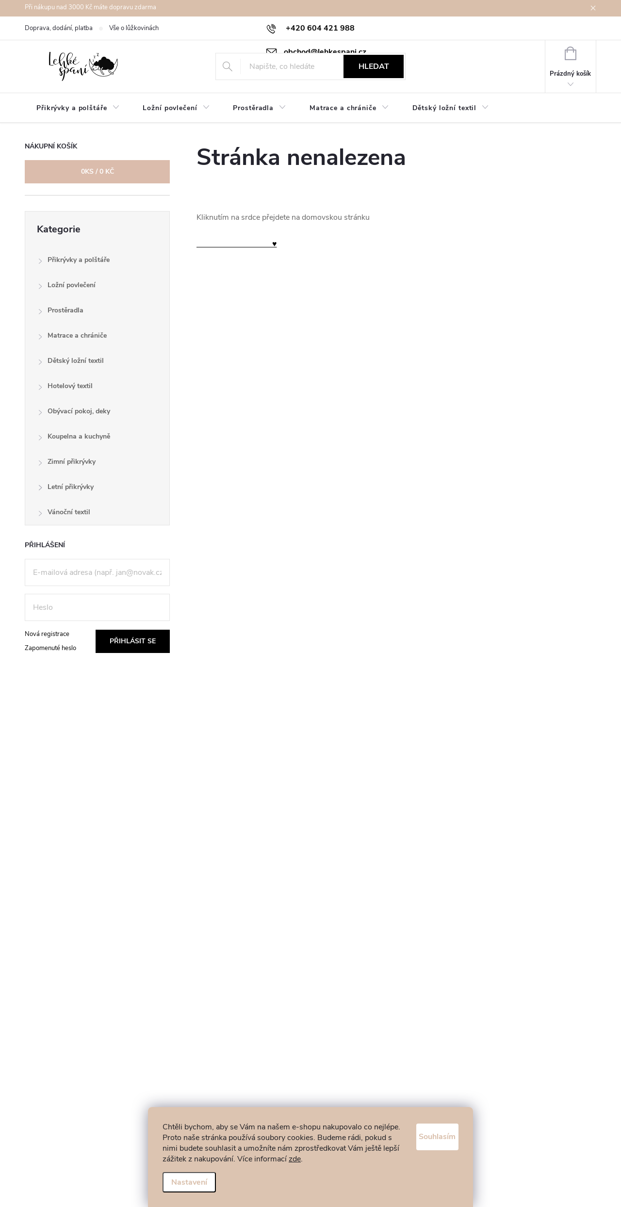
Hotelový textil (65, 388)
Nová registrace (47, 634)
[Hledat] (310, 66)
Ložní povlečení (67, 287)
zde (203, 1159)
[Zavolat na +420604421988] (310, 28)
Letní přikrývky (66, 489)
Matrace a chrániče (72, 338)
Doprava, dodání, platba (59, 28)
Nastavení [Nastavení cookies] (189, 1182)
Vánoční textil (64, 514)
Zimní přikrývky (67, 464)
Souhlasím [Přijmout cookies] (427, 1124)
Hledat (374, 66)
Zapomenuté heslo (50, 648)
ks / (97, 171)
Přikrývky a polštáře (74, 262)
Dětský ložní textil (71, 363)
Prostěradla (60, 313)
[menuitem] (78, 108)
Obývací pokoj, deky (74, 414)
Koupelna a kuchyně (74, 439)
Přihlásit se (133, 641)
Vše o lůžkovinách (134, 28)
